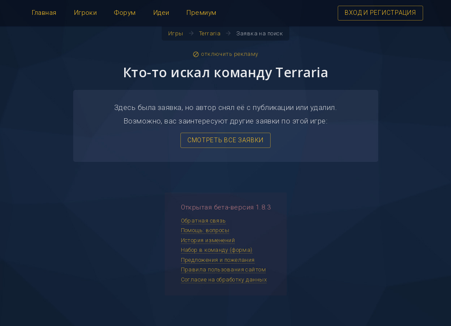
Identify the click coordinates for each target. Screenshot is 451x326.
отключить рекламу (225, 54)
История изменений (208, 240)
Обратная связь (203, 220)
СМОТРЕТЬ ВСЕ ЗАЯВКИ (225, 140)
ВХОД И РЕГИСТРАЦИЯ (380, 12)
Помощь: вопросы (205, 230)
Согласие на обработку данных (224, 279)
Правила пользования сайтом (223, 269)
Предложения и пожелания (218, 260)
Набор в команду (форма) (217, 250)
